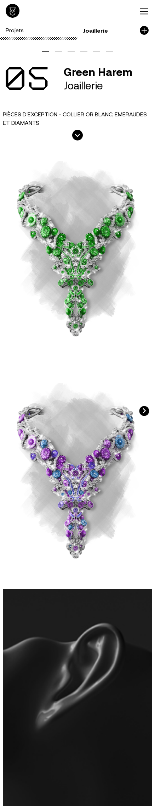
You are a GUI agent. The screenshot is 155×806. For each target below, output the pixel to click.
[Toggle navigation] (144, 11)
